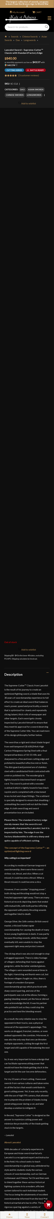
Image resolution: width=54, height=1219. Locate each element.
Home (6, 36)
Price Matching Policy (19, 1130)
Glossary (12, 1072)
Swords (14, 36)
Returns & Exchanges (18, 1099)
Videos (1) (11, 942)
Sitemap (12, 1172)
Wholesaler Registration (20, 1160)
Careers (11, 1166)
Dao (18, 40)
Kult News (13, 1078)
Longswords (30, 40)
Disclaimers (13, 1148)
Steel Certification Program (21, 1117)
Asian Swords (35, 89)
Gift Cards (13, 1084)
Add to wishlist (27, 103)
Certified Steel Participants (21, 1123)
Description (13, 361)
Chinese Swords (30, 36)
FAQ (10, 1066)
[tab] (27, 361)
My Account (18, 12)
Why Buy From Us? (17, 1060)
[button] (27, 64)
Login (7, 1052)
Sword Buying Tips (17, 1105)
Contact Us (13, 1178)
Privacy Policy (15, 1136)
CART (38, 12)
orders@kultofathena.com (18, 1044)
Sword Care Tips (16, 1111)
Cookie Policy (14, 1142)
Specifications (15, 930)
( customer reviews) (28, 75)
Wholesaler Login (24, 1052)
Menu (49, 18)
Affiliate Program (16, 1154)
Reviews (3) (12, 955)
